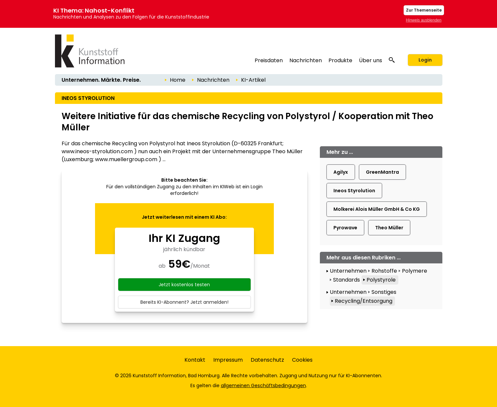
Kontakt (194, 360)
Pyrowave (345, 227)
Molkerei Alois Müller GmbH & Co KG (376, 209)
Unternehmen (348, 271)
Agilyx (340, 172)
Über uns (370, 60)
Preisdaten (269, 60)
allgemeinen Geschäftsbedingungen (263, 385)
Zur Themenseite (424, 10)
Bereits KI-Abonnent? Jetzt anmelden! (184, 302)
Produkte (340, 60)
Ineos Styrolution (354, 190)
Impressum (228, 360)
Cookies (302, 360)
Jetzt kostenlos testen (184, 284)
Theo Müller (389, 227)
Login (425, 60)
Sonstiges (384, 292)
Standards (346, 280)
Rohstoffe (384, 271)
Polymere (414, 271)
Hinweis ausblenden (423, 20)
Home (177, 80)
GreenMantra (382, 172)
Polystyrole (381, 280)
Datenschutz (267, 360)
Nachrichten (305, 60)
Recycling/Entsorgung (363, 301)
